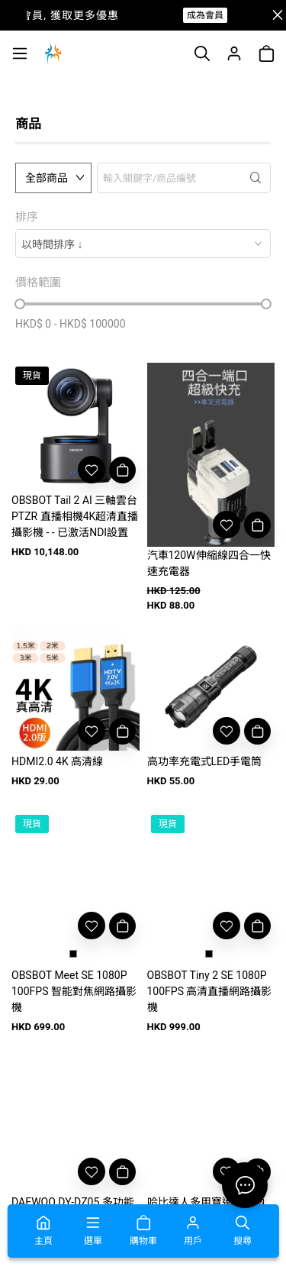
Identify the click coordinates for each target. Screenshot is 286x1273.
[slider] (19, 304)
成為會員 (205, 15)
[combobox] (143, 243)
